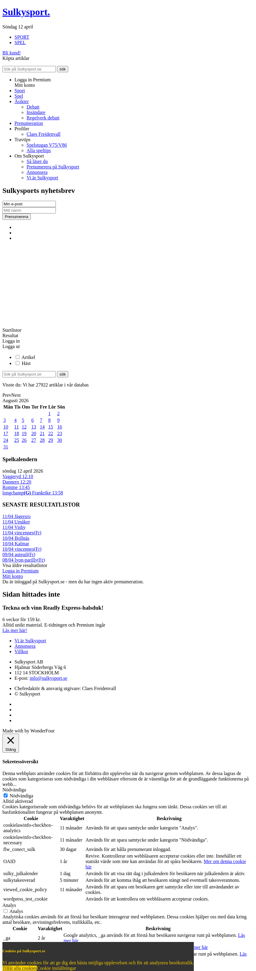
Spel (18, 96)
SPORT (21, 37)
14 (42, 426)
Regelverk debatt (43, 117)
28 (42, 440)
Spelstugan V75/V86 (47, 145)
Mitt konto (12, 576)
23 (59, 433)
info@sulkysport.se (48, 678)
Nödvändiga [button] (14, 789)
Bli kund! (11, 52)
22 (50, 433)
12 (24, 426)
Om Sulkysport (29, 155)
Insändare (36, 112)
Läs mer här (196, 947)
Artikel (28, 357)
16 (59, 426)
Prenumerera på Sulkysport (53, 166)
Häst (26, 363)
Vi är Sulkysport (42, 177)
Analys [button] (9, 905)
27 (33, 440)
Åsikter (21, 101)
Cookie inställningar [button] (56, 968)
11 (16, 426)
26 (24, 440)
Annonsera (37, 172)
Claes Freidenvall (43, 134)
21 (42, 433)
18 (16, 433)
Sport (19, 90)
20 (33, 433)
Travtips (22, 139)
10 (5, 426)
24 (5, 440)
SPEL (20, 42)
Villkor (21, 651)
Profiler (21, 128)
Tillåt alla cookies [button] (19, 968)
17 (5, 433)
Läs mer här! (14, 630)
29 (50, 440)
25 (16, 440)
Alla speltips (39, 150)
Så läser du (37, 161)
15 (50, 426)
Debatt (33, 106)
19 (24, 433)
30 (59, 440)
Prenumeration (28, 123)
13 (33, 426)
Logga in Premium (20, 570)
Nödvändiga (21, 795)
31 (5, 446)
